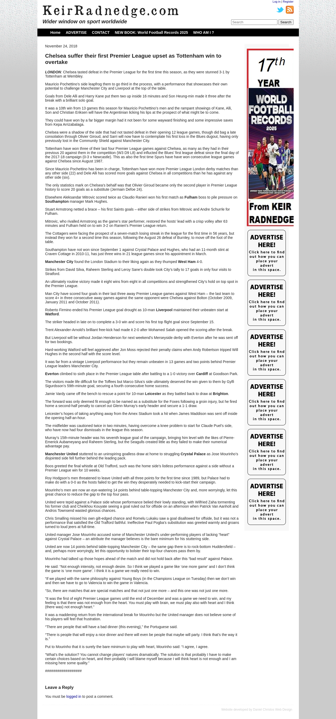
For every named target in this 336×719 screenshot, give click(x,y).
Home (55, 32)
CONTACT (101, 32)
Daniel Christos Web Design (272, 709)
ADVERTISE (76, 32)
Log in (277, 1)
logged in (73, 696)
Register (288, 1)
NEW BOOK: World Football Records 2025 (151, 32)
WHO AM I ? (203, 32)
